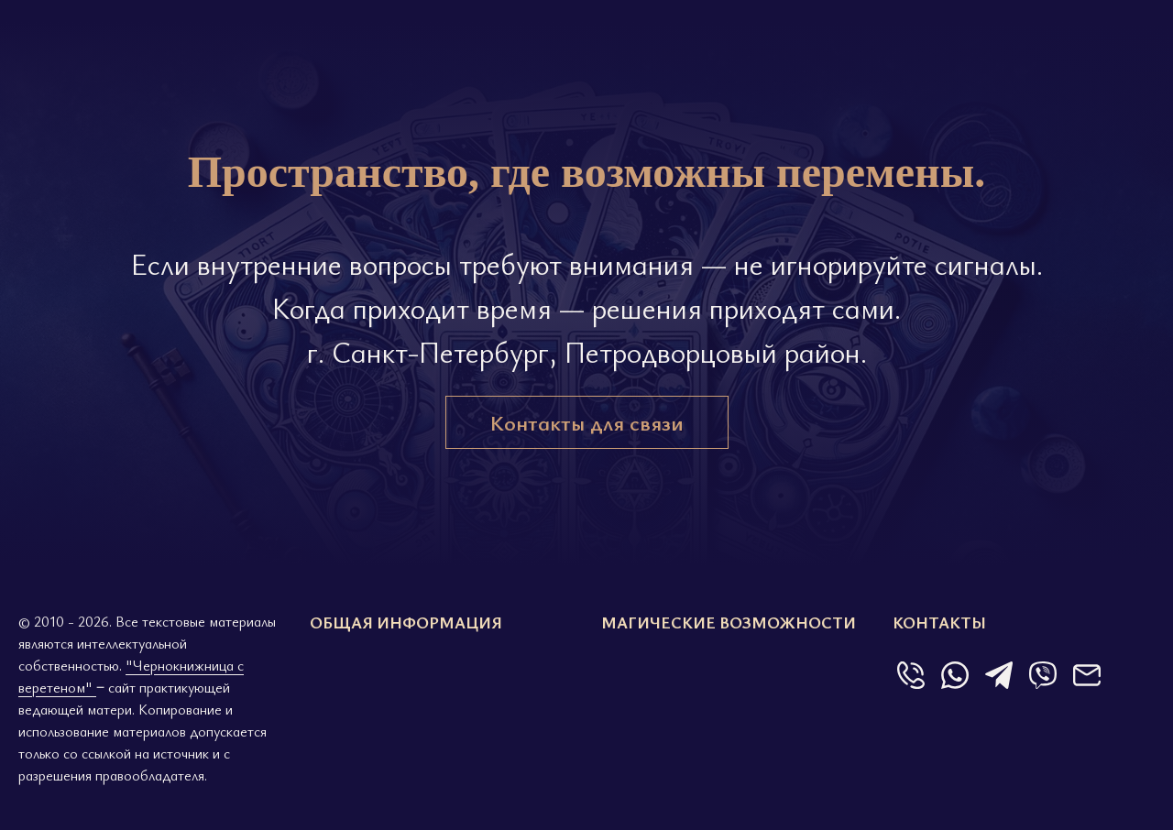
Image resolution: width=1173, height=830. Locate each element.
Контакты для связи (587, 422)
